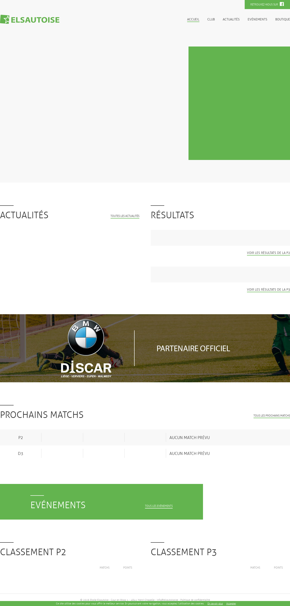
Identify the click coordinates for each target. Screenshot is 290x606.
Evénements (257, 19)
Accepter (231, 603)
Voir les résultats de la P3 (268, 290)
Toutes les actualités (125, 216)
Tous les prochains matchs (272, 415)
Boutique (282, 19)
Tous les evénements (159, 506)
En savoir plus (215, 603)
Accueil (193, 19)
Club (211, 19)
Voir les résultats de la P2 (268, 253)
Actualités (231, 19)
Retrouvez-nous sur (267, 4)
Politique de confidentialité (195, 599)
